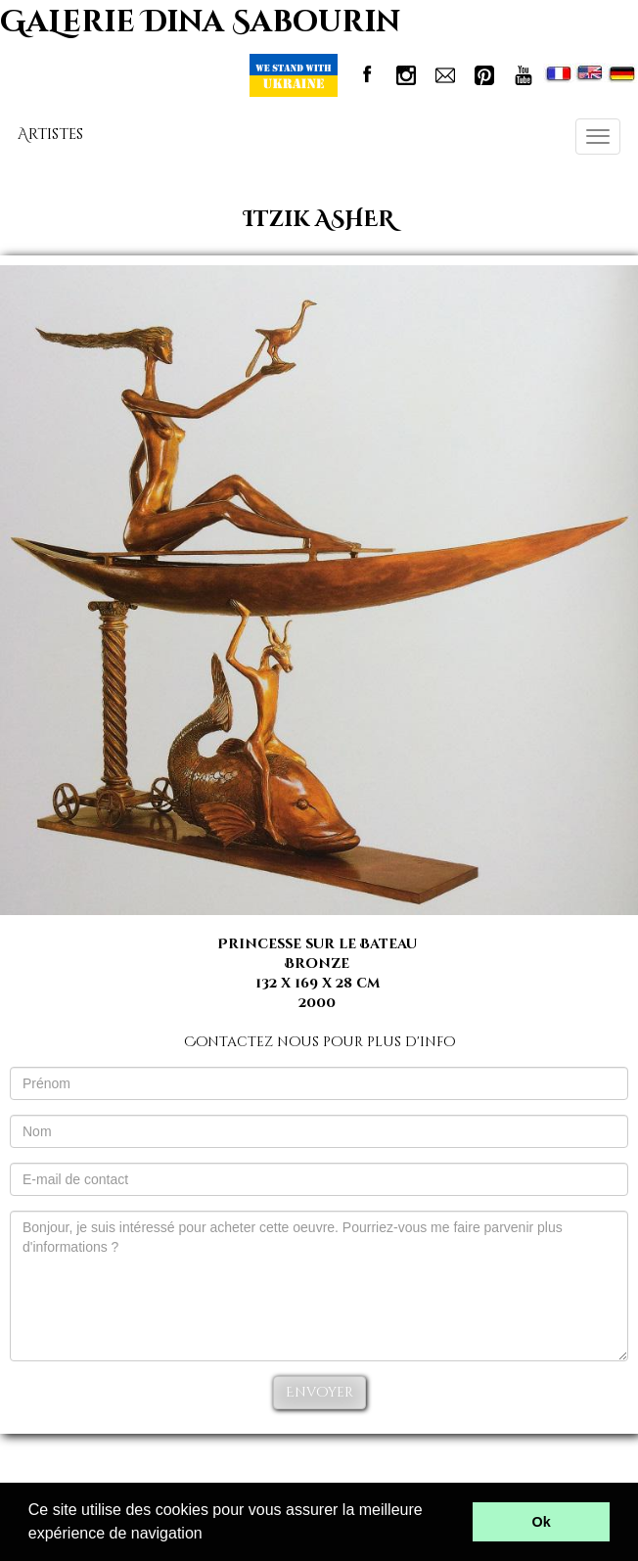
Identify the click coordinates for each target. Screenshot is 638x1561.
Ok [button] (541, 1522)
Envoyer (319, 1392)
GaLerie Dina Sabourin (200, 22)
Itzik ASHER (319, 220)
